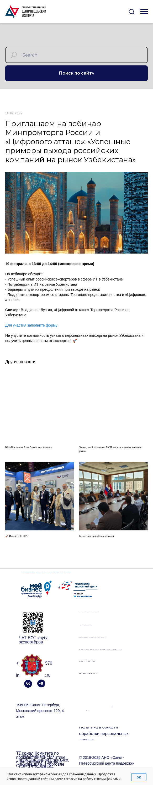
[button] (131, 11)
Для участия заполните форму (31, 329)
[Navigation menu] (144, 11)
